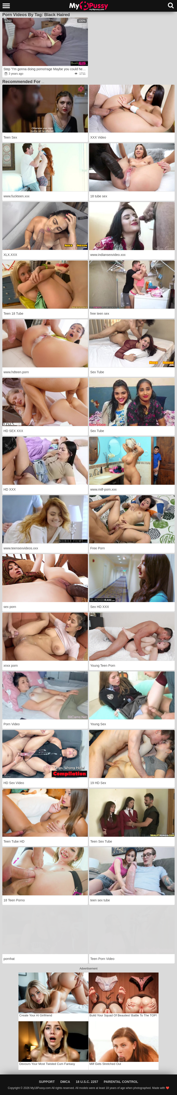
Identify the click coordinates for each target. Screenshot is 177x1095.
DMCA (65, 1082)
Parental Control (121, 1082)
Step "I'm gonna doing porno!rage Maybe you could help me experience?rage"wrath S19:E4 (45, 69)
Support (47, 1082)
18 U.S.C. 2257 (87, 1082)
